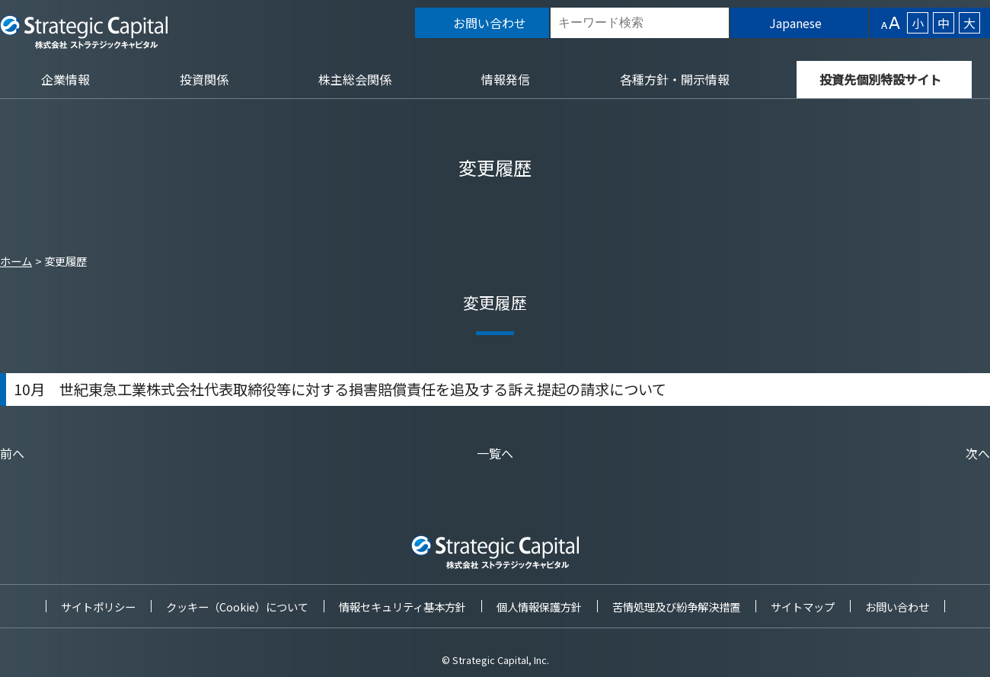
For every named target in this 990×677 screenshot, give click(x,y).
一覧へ (495, 453)
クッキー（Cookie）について (237, 607)
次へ (978, 453)
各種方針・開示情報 (675, 79)
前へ (12, 453)
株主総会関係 (354, 79)
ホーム (16, 261)
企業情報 (65, 79)
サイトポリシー (98, 607)
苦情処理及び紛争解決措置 (676, 607)
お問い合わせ (897, 607)
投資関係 (204, 79)
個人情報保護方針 (539, 607)
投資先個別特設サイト (880, 79)
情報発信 (505, 79)
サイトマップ (803, 607)
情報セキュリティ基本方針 (402, 607)
